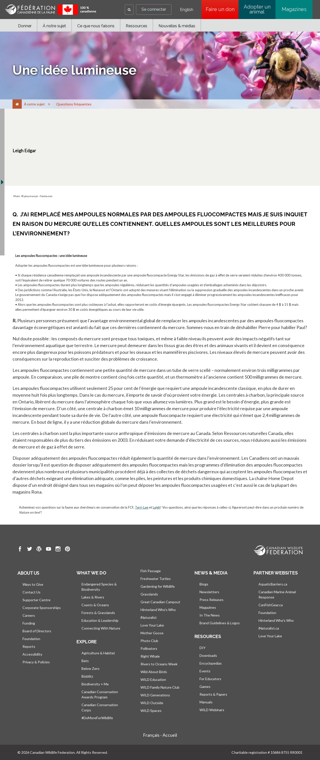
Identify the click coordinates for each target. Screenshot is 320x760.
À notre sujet (54, 26)
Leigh (156, 507)
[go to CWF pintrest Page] (67, 549)
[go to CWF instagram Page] (58, 549)
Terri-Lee (141, 507)
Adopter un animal (257, 9)
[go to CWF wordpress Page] (39, 549)
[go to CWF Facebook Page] (20, 549)
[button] (129, 10)
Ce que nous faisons (95, 26)
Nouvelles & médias (176, 26)
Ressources (136, 26)
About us (28, 573)
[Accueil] (17, 104)
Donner (25, 26)
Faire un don (222, 9)
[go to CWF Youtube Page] (48, 549)
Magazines (294, 9)
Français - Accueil (160, 735)
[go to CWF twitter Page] (29, 549)
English (186, 10)
